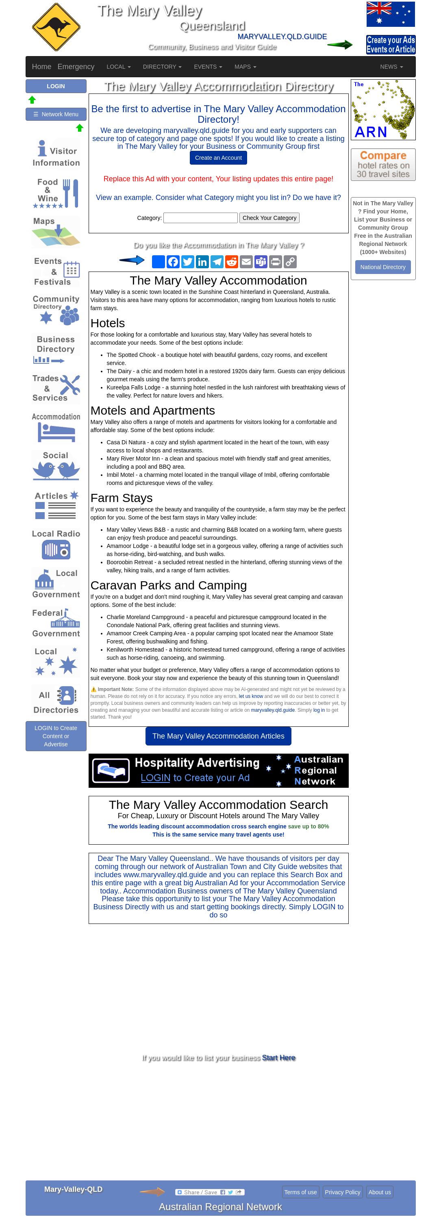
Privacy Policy (343, 1192)
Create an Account (218, 157)
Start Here (278, 1058)
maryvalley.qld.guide (273, 710)
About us (380, 1192)
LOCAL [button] (119, 66)
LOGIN (324, 907)
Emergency (76, 67)
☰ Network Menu (55, 114)
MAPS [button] (245, 66)
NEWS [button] (391, 66)
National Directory (383, 267)
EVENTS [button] (208, 66)
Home (42, 67)
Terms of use (301, 1192)
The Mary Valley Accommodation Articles (218, 736)
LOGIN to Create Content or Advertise (56, 736)
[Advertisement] (219, 989)
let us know (251, 696)
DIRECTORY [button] (162, 66)
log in (319, 710)
